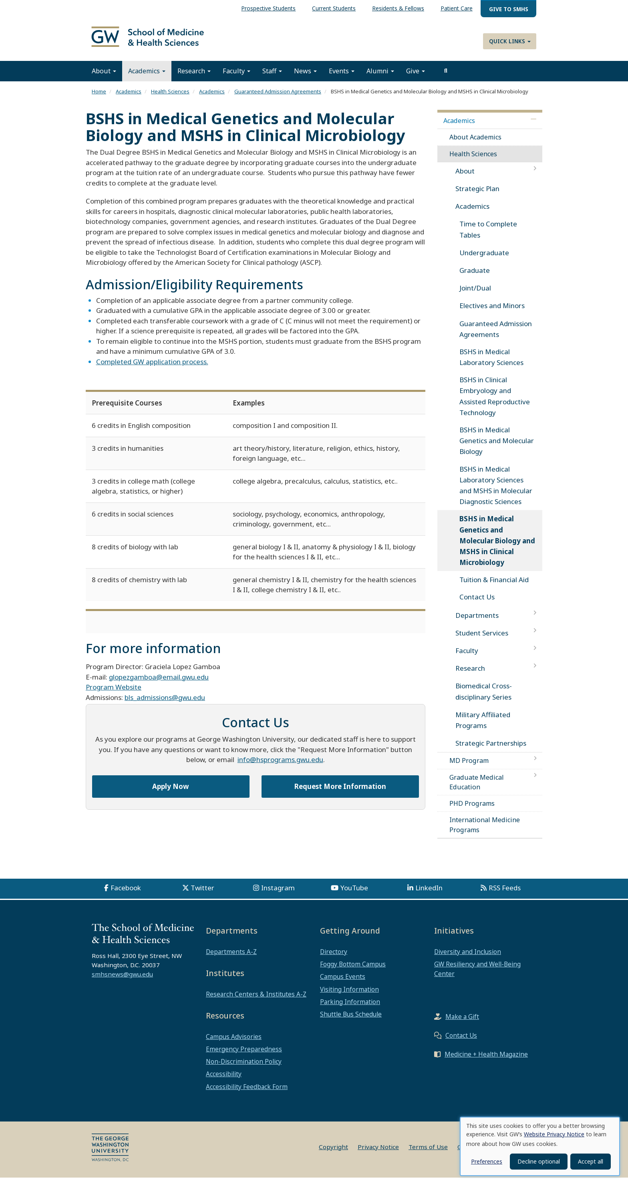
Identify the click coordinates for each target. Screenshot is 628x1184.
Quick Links (510, 41)
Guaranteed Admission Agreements (277, 97)
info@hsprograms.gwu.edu (280, 766)
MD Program (469, 766)
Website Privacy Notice (554, 1134)
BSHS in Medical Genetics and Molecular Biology (496, 447)
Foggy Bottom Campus (353, 970)
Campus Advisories (234, 1043)
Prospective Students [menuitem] (268, 8)
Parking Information (350, 1008)
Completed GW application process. (152, 368)
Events (341, 77)
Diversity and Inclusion (467, 958)
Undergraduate (484, 259)
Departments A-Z (231, 958)
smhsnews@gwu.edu (122, 980)
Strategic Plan (477, 195)
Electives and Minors (492, 312)
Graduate (474, 276)
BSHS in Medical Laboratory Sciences (491, 363)
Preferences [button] (486, 1161)
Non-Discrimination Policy (244, 1068)
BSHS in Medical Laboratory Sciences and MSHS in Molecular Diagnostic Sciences (495, 492)
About (104, 77)
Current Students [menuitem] (334, 8)
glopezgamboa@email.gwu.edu (159, 683)
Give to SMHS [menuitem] (508, 9)
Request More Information (340, 792)
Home (99, 97)
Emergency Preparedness (244, 1055)
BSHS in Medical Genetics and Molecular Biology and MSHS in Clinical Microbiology (497, 546)
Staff (272, 77)
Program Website (113, 693)
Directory (333, 958)
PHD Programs (472, 809)
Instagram (278, 894)
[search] (446, 77)
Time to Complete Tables (488, 236)
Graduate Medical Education (476, 788)
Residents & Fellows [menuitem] (398, 8)
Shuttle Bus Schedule (351, 1021)
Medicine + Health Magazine (486, 1061)
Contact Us (477, 603)
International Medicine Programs (484, 831)
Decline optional (538, 1161)
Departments (477, 621)
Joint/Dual (475, 294)
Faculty (236, 77)
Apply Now (170, 792)
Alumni (380, 77)
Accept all (590, 1161)
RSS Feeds (505, 894)
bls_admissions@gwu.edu (165, 703)
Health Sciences (170, 97)
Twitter (202, 894)
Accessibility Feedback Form (247, 1093)
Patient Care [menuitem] (457, 8)
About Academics (475, 143)
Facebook (126, 894)
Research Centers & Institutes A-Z (256, 1000)
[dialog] (540, 1146)
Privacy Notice (378, 1153)
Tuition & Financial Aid (494, 586)
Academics (146, 77)
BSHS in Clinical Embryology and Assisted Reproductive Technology (494, 402)
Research (194, 77)
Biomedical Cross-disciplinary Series (483, 698)
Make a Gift (462, 1023)
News (305, 77)
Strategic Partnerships (490, 749)
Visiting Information (349, 996)
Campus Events (342, 983)
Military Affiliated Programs (482, 726)
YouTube (354, 894)
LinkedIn (429, 894)
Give (415, 77)
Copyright (333, 1153)
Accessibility (224, 1080)
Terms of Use (428, 1153)
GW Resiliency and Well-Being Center (477, 975)
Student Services (481, 639)
